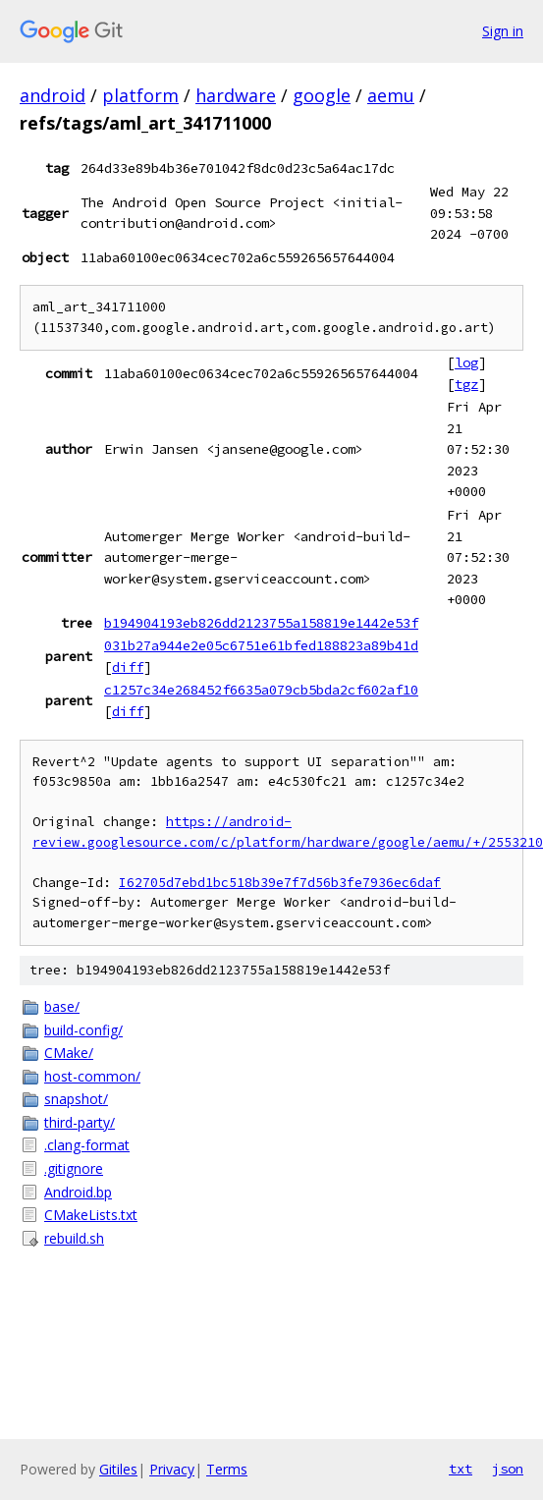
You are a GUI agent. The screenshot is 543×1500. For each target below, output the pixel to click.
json (507, 1468)
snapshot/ (76, 1098)
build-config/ (83, 1030)
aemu (390, 95)
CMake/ (68, 1052)
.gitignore (73, 1168)
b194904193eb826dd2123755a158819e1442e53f (261, 623)
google (322, 95)
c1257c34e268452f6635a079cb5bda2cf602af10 (261, 689)
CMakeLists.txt (90, 1214)
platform (140, 95)
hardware (235, 95)
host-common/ (92, 1076)
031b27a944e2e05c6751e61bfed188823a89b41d (261, 645)
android (52, 95)
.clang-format (87, 1145)
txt (460, 1468)
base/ (62, 1006)
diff (127, 667)
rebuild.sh (74, 1238)
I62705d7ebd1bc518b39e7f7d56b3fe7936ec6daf (280, 882)
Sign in (502, 31)
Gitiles (118, 1469)
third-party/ (79, 1122)
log (466, 362)
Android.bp (78, 1192)
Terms (226, 1469)
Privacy (171, 1469)
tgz (466, 384)
